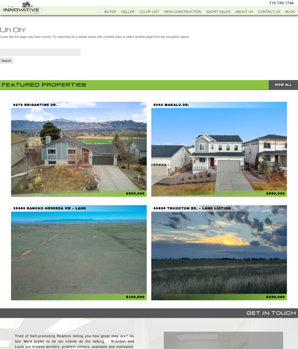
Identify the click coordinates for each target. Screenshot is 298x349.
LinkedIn (156, 328)
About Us (244, 12)
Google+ (163, 328)
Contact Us (269, 12)
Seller (128, 12)
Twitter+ (148, 328)
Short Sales (218, 12)
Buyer (110, 12)
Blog (290, 12)
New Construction (182, 12)
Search (6, 60)
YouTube (140, 328)
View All (283, 84)
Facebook (133, 328)
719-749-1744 (281, 2)
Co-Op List (149, 12)
